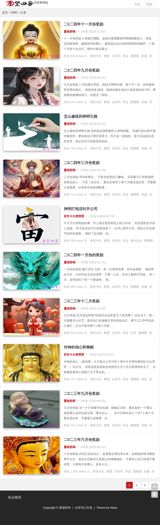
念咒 (133, 332)
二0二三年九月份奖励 (82, 393)
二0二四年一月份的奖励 (83, 255)
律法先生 (136, 240)
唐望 (107, 56)
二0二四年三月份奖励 (82, 163)
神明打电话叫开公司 (81, 209)
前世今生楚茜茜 (74, 216)
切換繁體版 (41, 2)
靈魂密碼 (69, 31)
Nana (113, 507)
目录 (137, 4)
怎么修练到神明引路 (81, 116)
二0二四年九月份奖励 (82, 70)
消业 (144, 379)
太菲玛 (116, 56)
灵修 (144, 56)
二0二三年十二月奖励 (82, 301)
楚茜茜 (134, 56)
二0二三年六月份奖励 (82, 440)
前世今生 (96, 56)
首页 (5, 12)
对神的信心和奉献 (79, 347)
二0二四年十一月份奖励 (83, 24)
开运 (125, 56)
